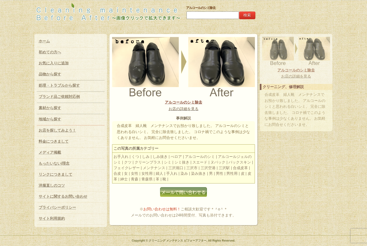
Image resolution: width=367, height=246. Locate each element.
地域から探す (50, 119)
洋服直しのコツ (52, 185)
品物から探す (50, 74)
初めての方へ (50, 52)
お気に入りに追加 (54, 63)
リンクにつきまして (55, 174)
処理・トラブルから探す (59, 85)
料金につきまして (54, 141)
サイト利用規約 (52, 218)
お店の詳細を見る (183, 109)
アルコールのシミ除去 (183, 102)
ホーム (44, 41)
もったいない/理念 (54, 163)
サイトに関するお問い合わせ (63, 196)
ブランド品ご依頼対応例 (59, 97)
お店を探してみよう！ (57, 130)
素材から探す (50, 108)
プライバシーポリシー (57, 207)
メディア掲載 (50, 152)
